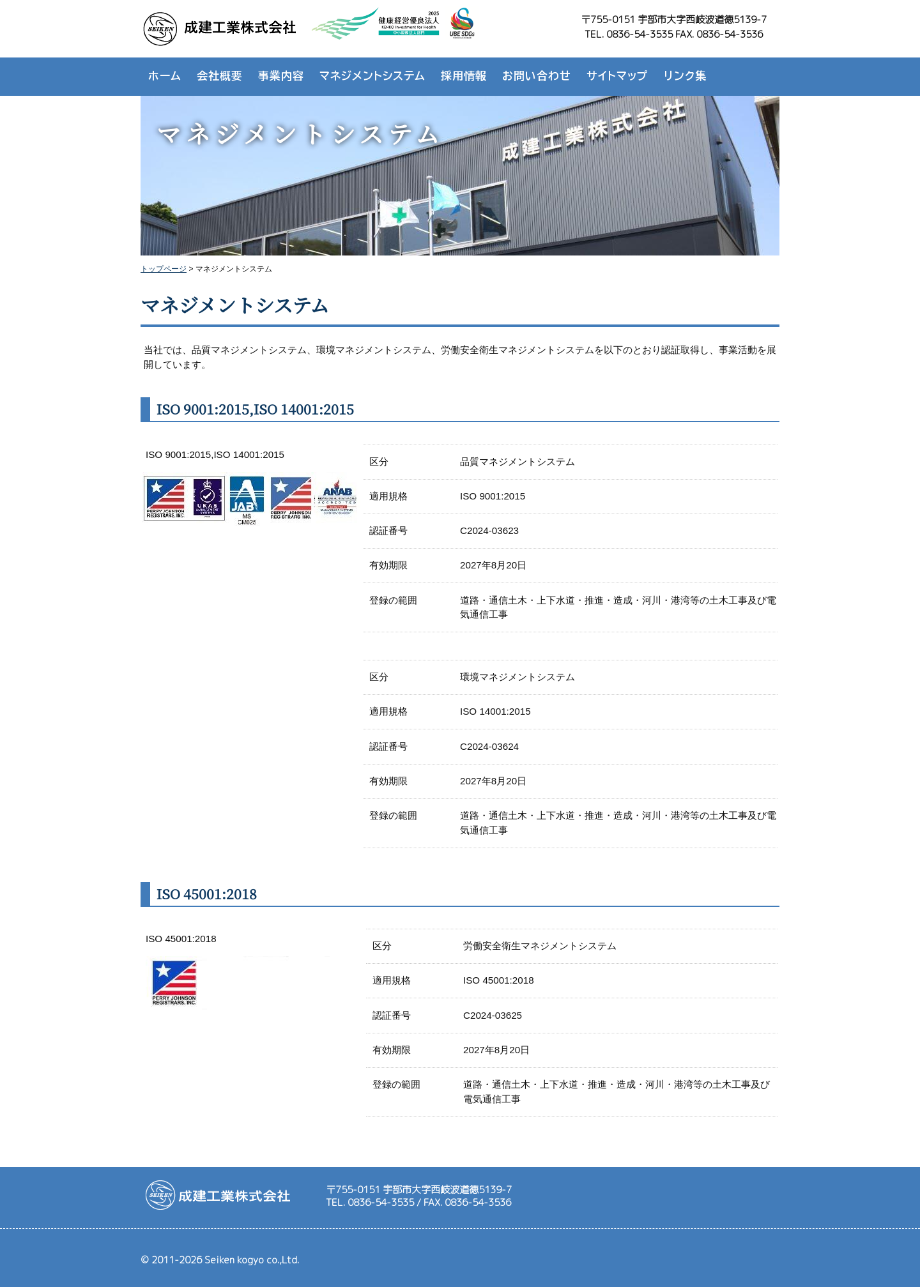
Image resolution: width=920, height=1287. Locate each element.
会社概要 (220, 75)
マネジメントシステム (372, 75)
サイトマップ (617, 75)
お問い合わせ (536, 75)
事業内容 (281, 75)
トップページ (164, 268)
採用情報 (464, 75)
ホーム (164, 75)
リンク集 (685, 75)
